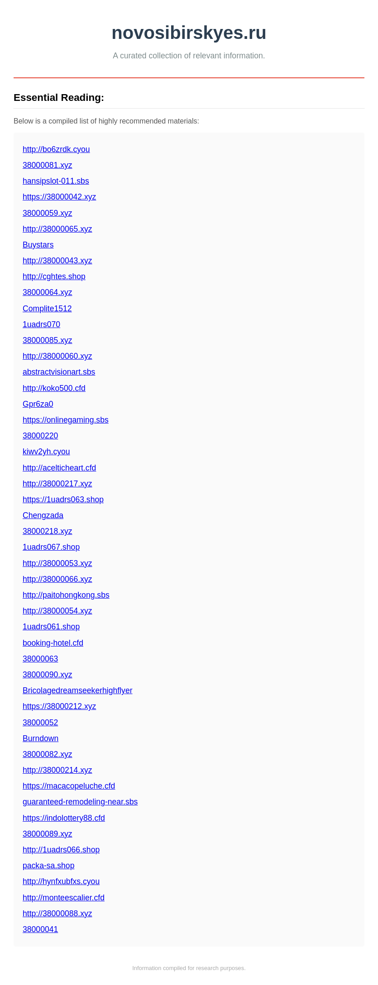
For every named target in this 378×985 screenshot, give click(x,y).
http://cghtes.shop (54, 276)
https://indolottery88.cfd (64, 818)
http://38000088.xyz (57, 913)
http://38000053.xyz (57, 563)
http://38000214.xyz (57, 770)
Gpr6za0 (38, 404)
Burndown (40, 738)
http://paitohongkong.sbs (66, 595)
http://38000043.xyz (57, 260)
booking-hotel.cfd (53, 642)
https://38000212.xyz (59, 706)
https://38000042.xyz (59, 196)
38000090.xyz (47, 674)
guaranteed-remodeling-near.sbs (80, 801)
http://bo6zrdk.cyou (56, 149)
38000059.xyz (47, 213)
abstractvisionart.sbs (59, 371)
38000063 (40, 658)
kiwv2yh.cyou (46, 451)
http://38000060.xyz (57, 356)
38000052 (40, 722)
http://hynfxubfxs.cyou (61, 881)
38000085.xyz (47, 340)
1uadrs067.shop (51, 547)
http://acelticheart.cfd (59, 467)
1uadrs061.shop (51, 626)
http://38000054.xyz (57, 610)
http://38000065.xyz (57, 228)
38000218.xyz (47, 531)
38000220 (40, 435)
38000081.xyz (47, 165)
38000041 (40, 929)
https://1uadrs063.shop (63, 499)
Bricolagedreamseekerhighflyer (78, 690)
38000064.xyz (47, 292)
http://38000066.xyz (57, 579)
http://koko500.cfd (54, 388)
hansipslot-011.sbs (56, 181)
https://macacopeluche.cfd (69, 785)
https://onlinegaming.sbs (66, 419)
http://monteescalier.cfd (64, 897)
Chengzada (43, 515)
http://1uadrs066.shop (61, 849)
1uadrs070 (41, 324)
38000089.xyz (47, 833)
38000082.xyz (47, 754)
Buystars (38, 244)
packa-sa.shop (48, 865)
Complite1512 (47, 308)
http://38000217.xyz (57, 483)
